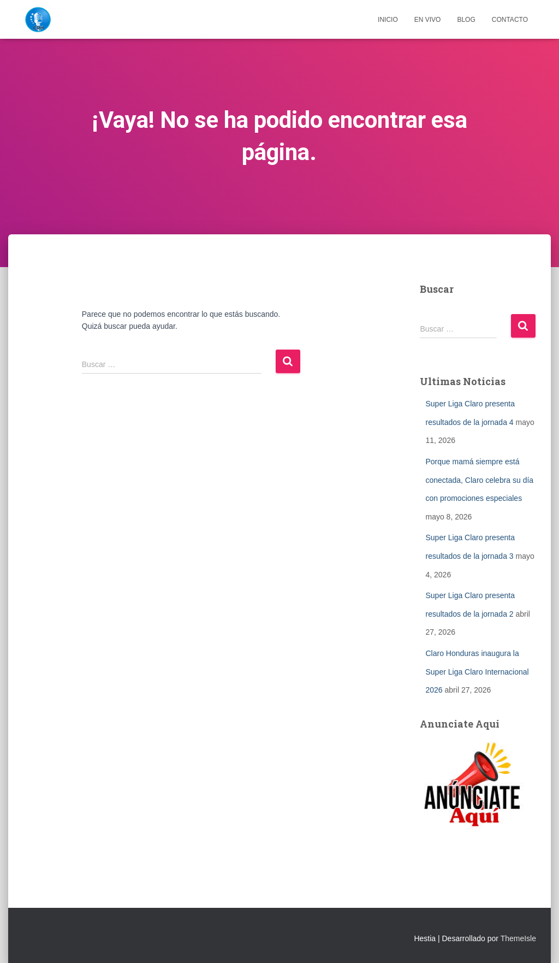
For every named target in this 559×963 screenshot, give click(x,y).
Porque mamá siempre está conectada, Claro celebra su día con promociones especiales (479, 480)
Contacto (510, 19)
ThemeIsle (518, 938)
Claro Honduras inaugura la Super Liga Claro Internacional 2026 (476, 671)
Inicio (388, 19)
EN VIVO (427, 19)
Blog (466, 19)
